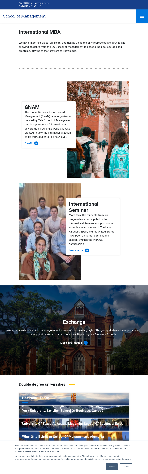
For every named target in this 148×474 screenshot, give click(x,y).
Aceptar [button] (112, 467)
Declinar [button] (126, 467)
